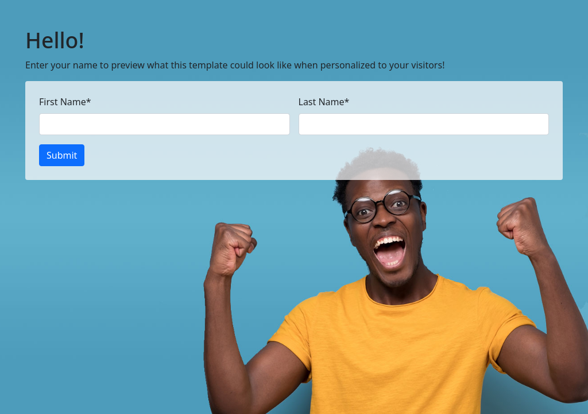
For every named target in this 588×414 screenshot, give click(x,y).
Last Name (324, 101)
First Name (65, 101)
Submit (62, 155)
